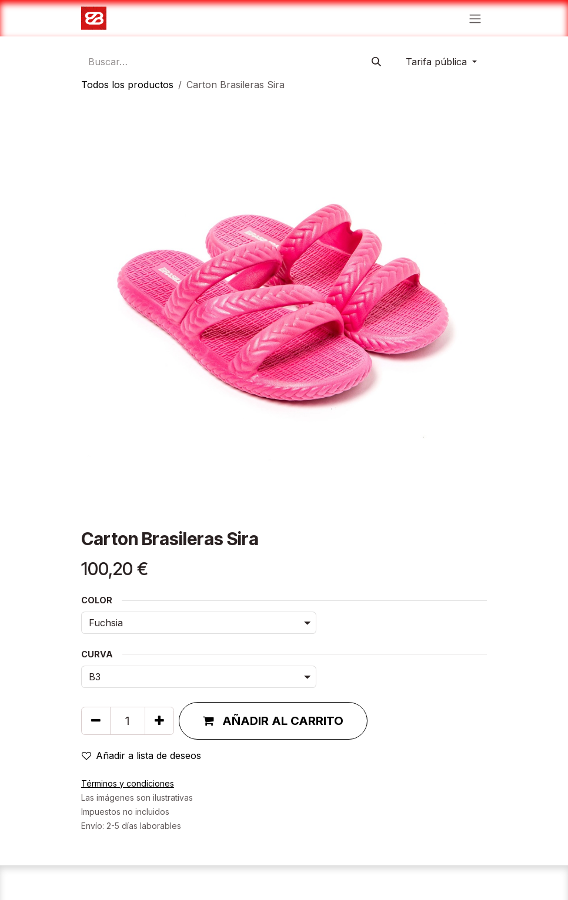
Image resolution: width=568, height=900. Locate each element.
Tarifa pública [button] (438, 62)
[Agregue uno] (159, 721)
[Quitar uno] (96, 721)
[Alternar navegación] (475, 18)
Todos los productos (127, 84)
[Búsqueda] (376, 62)
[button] (273, 721)
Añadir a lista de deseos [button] (141, 755)
